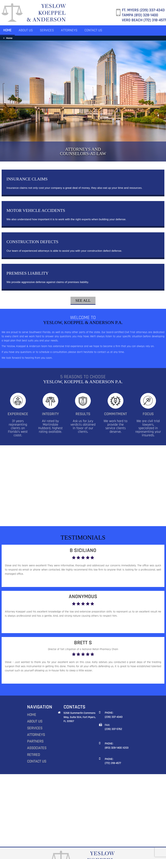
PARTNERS (35, 719)
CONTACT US (93, 30)
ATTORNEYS (69, 30)
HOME (7, 30)
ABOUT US (26, 30)
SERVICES (47, 30)
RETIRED (33, 733)
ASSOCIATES (36, 726)
